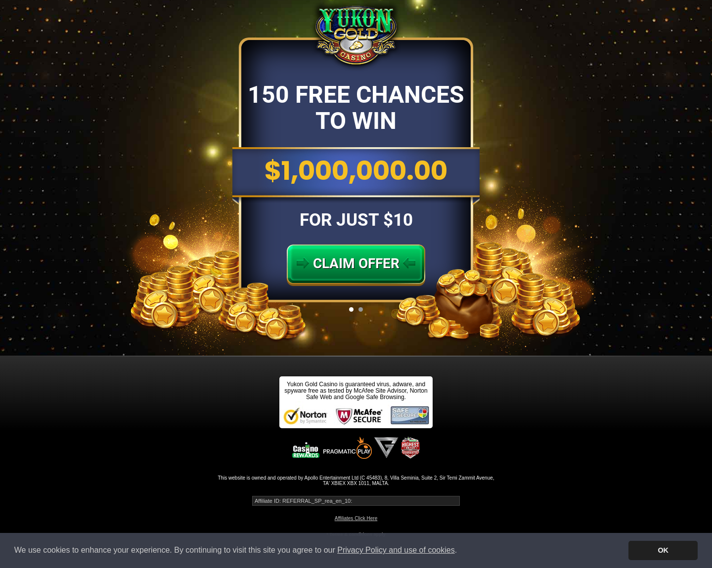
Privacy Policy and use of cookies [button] (395, 550)
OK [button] (663, 550)
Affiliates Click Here (356, 518)
